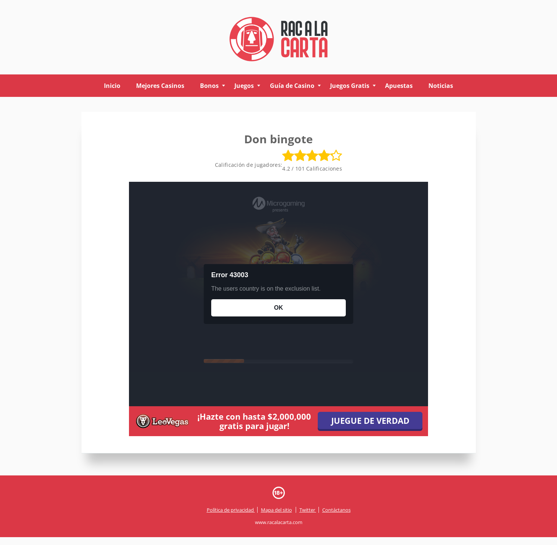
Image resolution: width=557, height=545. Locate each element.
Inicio (112, 86)
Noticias (440, 86)
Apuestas (399, 86)
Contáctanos (336, 509)
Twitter (307, 509)
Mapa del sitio (276, 509)
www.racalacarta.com (278, 522)
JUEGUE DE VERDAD (370, 420)
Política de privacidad (231, 509)
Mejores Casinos (160, 86)
